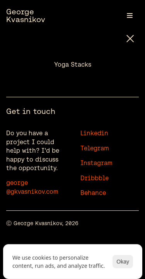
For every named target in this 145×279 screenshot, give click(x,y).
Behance (93, 192)
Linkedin (94, 133)
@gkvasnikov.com (32, 191)
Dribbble (94, 178)
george (17, 182)
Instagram (96, 163)
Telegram (94, 148)
